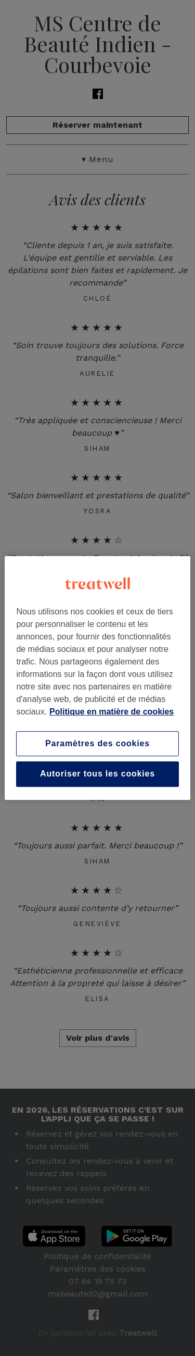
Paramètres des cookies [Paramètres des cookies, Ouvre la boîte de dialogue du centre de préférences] (97, 743)
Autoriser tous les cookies (97, 774)
